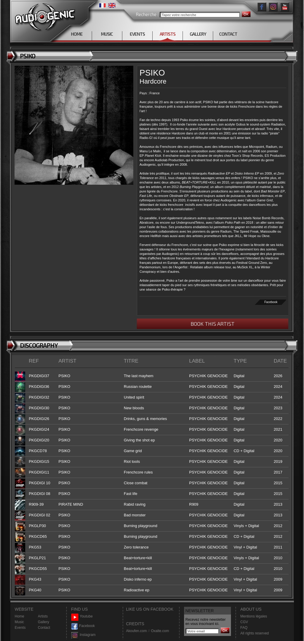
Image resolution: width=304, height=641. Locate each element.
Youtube (82, 616)
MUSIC (107, 34)
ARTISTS (167, 34)
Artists (43, 616)
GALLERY (198, 34)
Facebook (271, 302)
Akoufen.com (136, 631)
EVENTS (137, 34)
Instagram (83, 635)
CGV (244, 622)
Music (19, 622)
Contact (44, 628)
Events (20, 628)
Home (19, 616)
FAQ (244, 628)
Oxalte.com (160, 631)
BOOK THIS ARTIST (213, 323)
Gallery (43, 622)
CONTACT (228, 34)
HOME (77, 34)
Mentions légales (253, 616)
